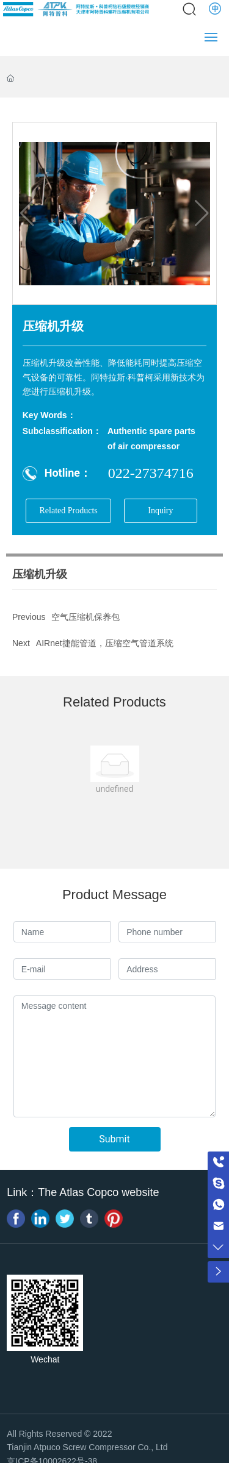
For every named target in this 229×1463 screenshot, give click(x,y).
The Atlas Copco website (98, 1192)
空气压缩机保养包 (85, 617)
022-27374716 (151, 473)
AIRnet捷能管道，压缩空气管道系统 (104, 643)
